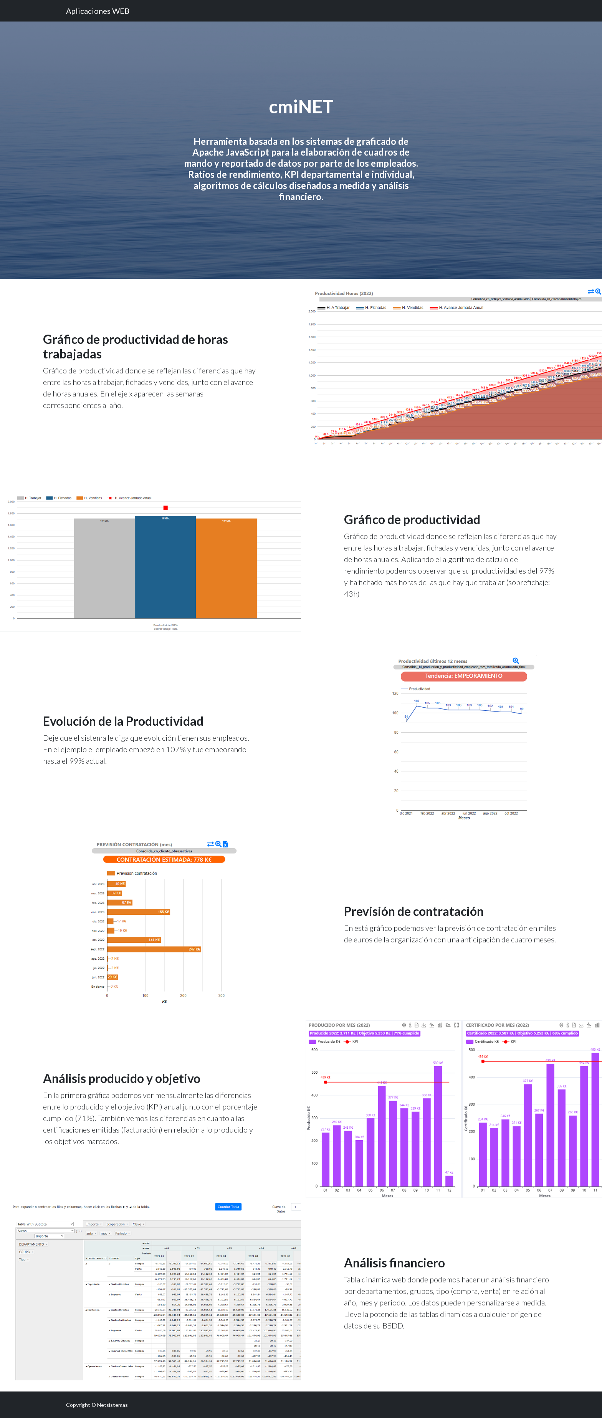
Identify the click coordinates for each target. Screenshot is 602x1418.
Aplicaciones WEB (97, 10)
